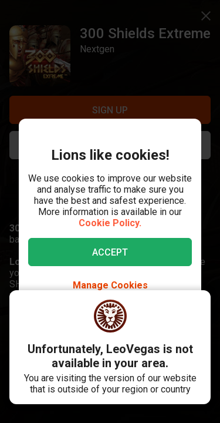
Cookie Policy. (110, 223)
